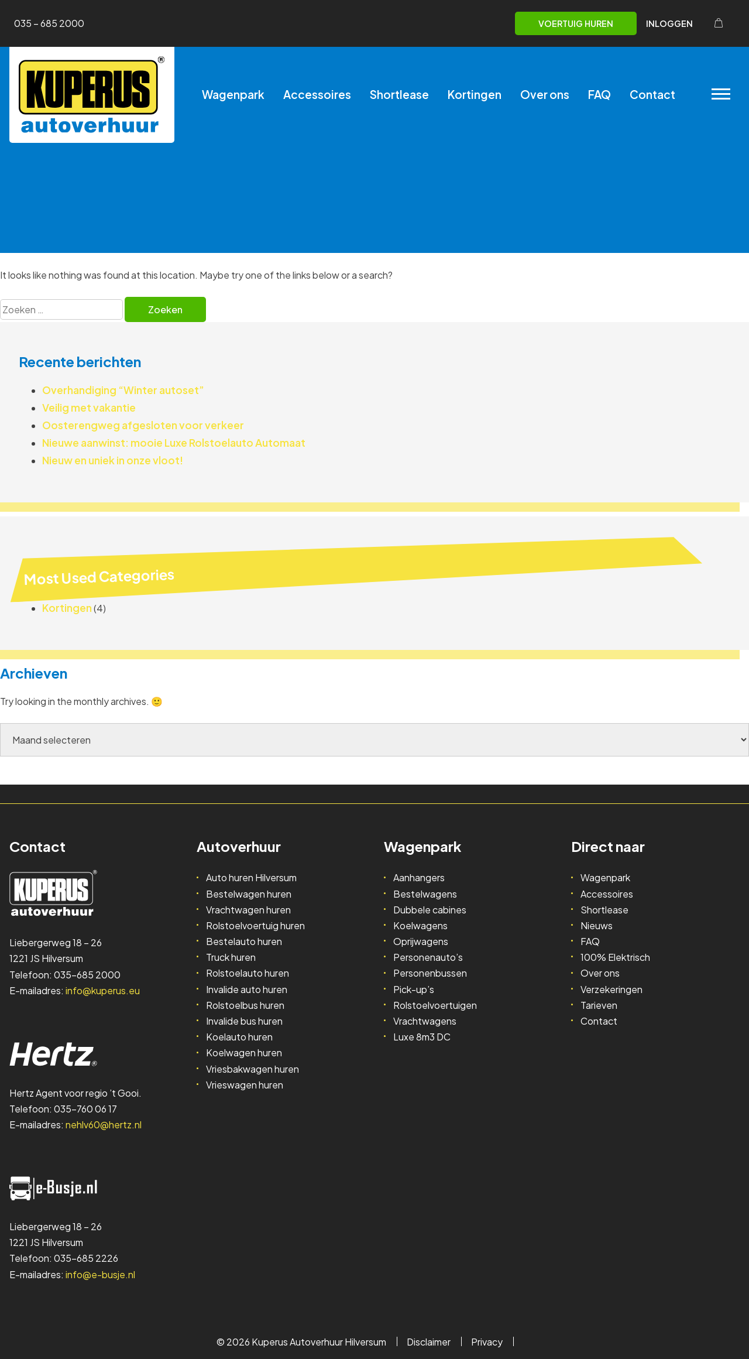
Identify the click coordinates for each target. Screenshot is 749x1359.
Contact (652, 94)
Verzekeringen (611, 989)
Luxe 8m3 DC (422, 1037)
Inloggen (669, 23)
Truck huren (231, 957)
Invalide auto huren (246, 989)
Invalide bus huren (244, 1021)
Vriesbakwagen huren (252, 1069)
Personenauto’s (428, 957)
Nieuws (596, 925)
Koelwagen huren (244, 1052)
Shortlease (399, 94)
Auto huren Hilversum (251, 877)
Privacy (487, 1342)
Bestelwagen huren (248, 894)
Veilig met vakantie (89, 407)
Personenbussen (430, 973)
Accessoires (317, 94)
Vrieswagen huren (244, 1085)
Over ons (544, 94)
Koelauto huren (239, 1037)
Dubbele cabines (429, 909)
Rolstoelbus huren (245, 1005)
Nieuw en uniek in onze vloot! (112, 460)
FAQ (599, 94)
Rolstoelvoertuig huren (255, 925)
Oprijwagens (420, 941)
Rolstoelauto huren (247, 973)
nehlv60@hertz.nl (104, 1124)
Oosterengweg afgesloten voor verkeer (143, 425)
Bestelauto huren (244, 941)
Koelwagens (420, 925)
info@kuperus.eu (103, 990)
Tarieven (598, 1005)
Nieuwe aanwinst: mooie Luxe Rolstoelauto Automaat (173, 442)
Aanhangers (419, 877)
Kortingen (474, 94)
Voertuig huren (575, 23)
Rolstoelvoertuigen (435, 1005)
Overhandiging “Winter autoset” (123, 390)
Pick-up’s (413, 989)
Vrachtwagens (424, 1021)
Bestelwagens (425, 894)
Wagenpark (233, 94)
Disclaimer (429, 1342)
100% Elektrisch (615, 957)
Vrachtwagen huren (248, 909)
